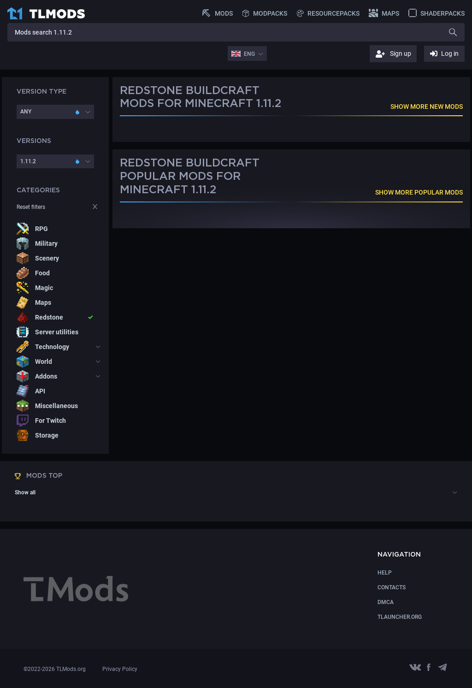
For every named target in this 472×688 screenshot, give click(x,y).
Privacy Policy (119, 669)
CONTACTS (392, 587)
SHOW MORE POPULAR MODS (419, 192)
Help (385, 572)
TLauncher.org (400, 617)
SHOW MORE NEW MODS (426, 106)
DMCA (386, 602)
